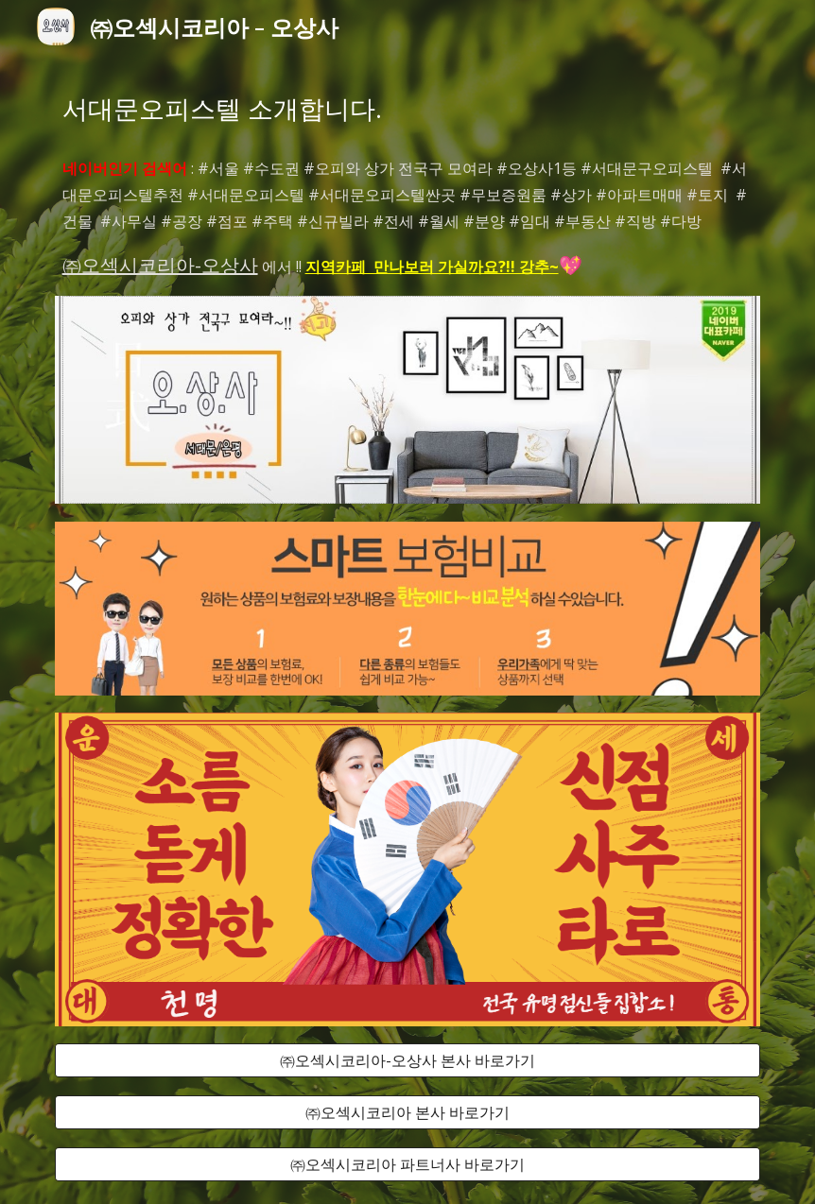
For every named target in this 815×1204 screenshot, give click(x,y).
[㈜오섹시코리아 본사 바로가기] (408, 1112)
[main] (408, 109)
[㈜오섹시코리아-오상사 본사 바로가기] (408, 1060)
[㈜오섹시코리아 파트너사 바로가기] (408, 1164)
